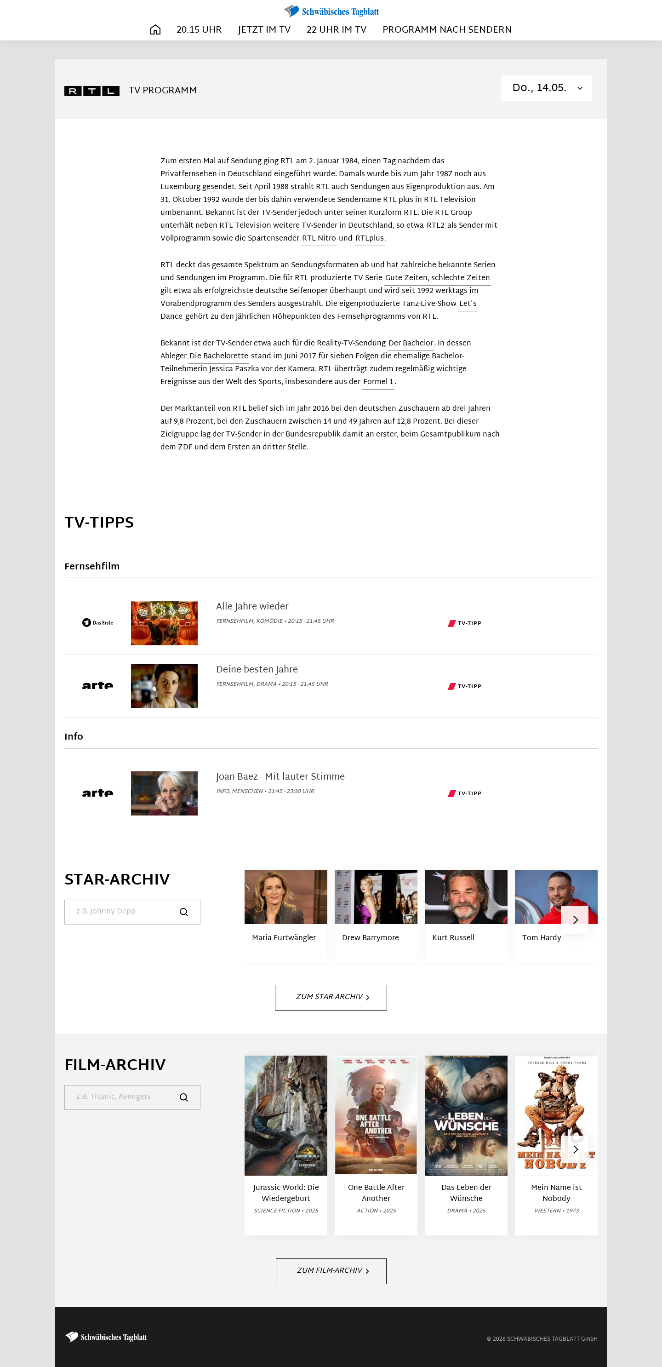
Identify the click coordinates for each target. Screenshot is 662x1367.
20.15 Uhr (199, 30)
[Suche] (132, 912)
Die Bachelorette (218, 356)
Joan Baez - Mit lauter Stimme (280, 777)
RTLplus (369, 239)
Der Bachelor (410, 343)
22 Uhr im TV (336, 30)
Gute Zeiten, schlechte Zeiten (437, 278)
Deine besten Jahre (257, 670)
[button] (574, 920)
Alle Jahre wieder (252, 607)
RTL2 (436, 226)
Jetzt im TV (264, 30)
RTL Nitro (319, 239)
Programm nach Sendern (447, 30)
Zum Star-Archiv (332, 997)
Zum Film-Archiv (333, 1271)
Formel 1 (378, 382)
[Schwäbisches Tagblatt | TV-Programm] (331, 12)
